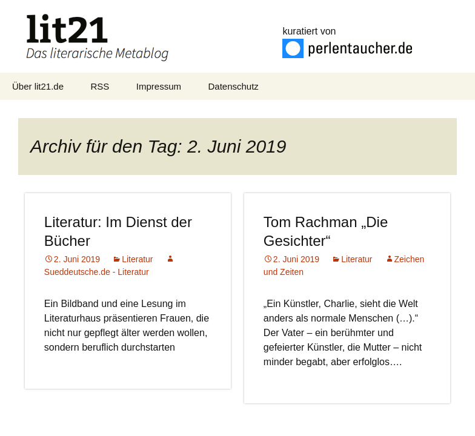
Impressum (158, 86)
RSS (100, 86)
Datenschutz (233, 86)
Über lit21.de (38, 86)
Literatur (137, 259)
